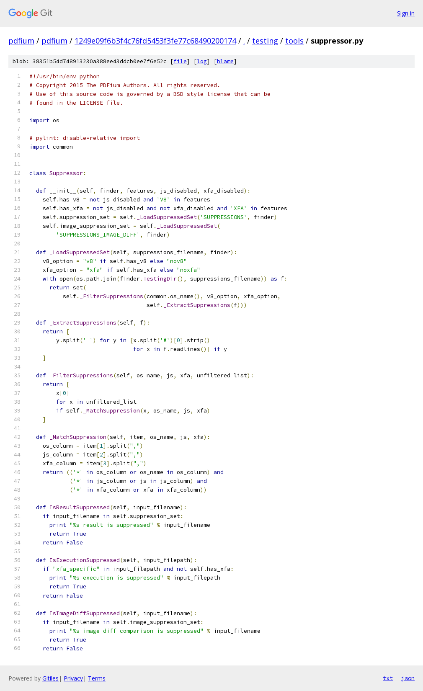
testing (265, 41)
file (180, 61)
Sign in (406, 13)
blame (225, 61)
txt (388, 678)
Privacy (73, 678)
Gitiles (50, 678)
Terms (97, 678)
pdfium (21, 41)
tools (294, 41)
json (408, 678)
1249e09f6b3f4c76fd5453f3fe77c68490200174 (155, 41)
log (202, 61)
